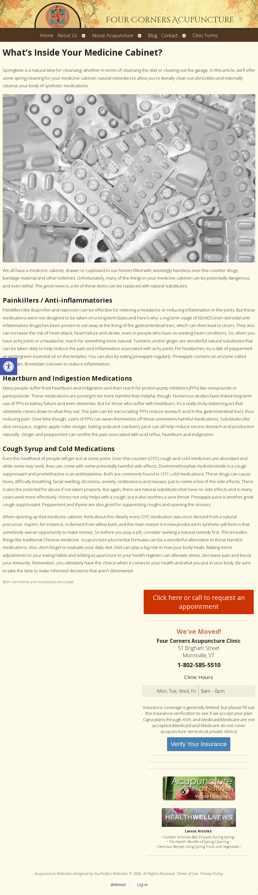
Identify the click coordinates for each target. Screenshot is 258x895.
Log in (142, 884)
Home (46, 35)
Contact (169, 35)
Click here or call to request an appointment (199, 602)
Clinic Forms (205, 35)
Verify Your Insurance (199, 744)
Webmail (118, 884)
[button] (8, 366)
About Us (67, 35)
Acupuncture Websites (53, 873)
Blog (152, 35)
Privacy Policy (211, 873)
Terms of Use (187, 873)
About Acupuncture (112, 35)
